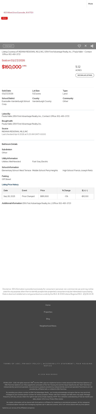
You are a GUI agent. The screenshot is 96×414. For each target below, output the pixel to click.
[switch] (79, 45)
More (90, 3)
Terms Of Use (12, 364)
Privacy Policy (31, 364)
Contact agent (8, 46)
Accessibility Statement (58, 364)
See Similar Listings (85, 75)
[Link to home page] (3, 4)
